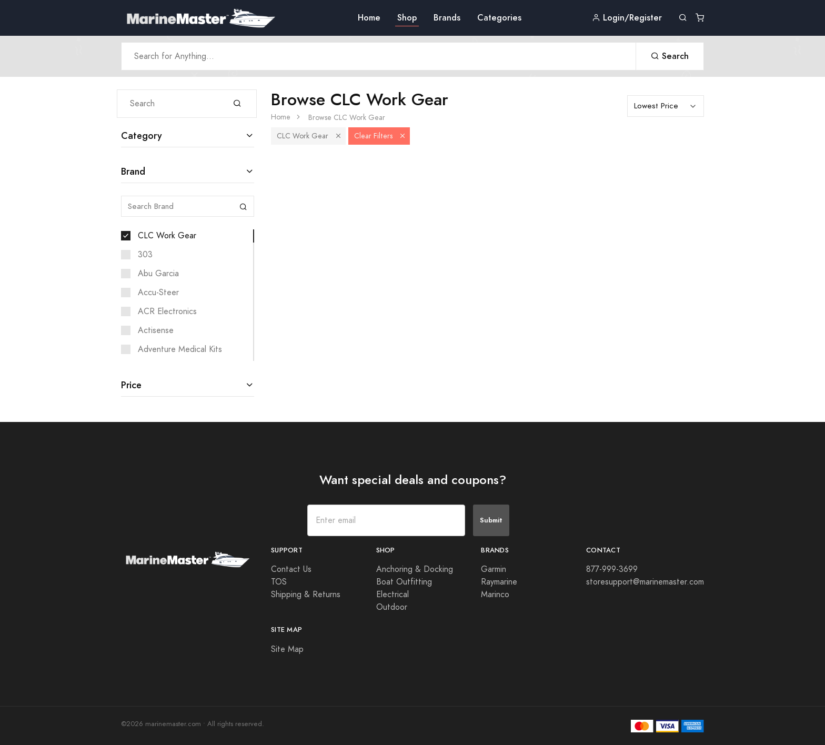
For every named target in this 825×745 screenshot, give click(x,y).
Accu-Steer (158, 292)
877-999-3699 (612, 569)
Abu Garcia (158, 273)
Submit (491, 520)
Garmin (493, 569)
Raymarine (499, 582)
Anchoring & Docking (414, 569)
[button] (338, 136)
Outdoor (391, 607)
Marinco (495, 594)
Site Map (287, 649)
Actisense (156, 330)
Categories (499, 18)
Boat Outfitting (404, 582)
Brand (133, 171)
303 (145, 254)
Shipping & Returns (305, 594)
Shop (407, 18)
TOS (279, 582)
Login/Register (627, 18)
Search (670, 56)
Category (141, 135)
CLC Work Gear (167, 235)
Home (369, 18)
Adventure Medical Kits (180, 349)
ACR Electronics (167, 311)
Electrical (392, 594)
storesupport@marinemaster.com (645, 582)
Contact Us (291, 569)
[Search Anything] (378, 56)
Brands (447, 18)
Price (131, 384)
